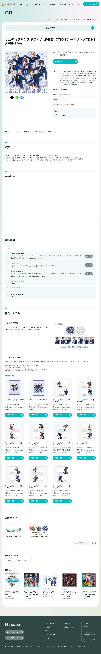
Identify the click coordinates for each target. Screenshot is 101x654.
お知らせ (52, 4)
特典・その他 (38, 131)
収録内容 (26, 131)
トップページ (50, 19)
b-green (56, 111)
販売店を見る (10, 415)
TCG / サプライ (35, 4)
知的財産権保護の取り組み (89, 634)
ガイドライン (86, 636)
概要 (6, 131)
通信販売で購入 (59, 61)
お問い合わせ (62, 4)
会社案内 (71, 4)
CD (27, 4)
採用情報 (78, 4)
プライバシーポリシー (88, 632)
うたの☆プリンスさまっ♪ (60, 115)
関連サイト (50, 131)
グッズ (21, 4)
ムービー (15, 131)
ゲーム (45, 4)
